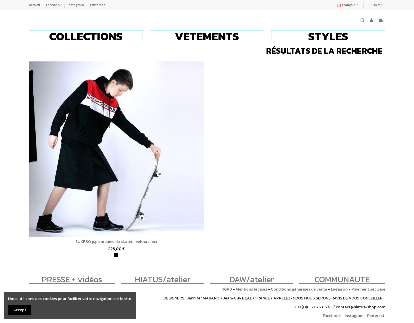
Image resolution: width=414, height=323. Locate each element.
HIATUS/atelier (162, 279)
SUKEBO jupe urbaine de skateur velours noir (116, 242)
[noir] (116, 255)
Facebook (54, 4)
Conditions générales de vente (299, 289)
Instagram (76, 4)
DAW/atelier (251, 279)
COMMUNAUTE (342, 279)
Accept (19, 310)
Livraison (339, 289)
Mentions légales (251, 289)
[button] (86, 36)
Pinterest (97, 4)
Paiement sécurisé (368, 289)
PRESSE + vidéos (72, 279)
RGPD (226, 289)
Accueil (35, 4)
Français (349, 4)
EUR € (377, 4)
